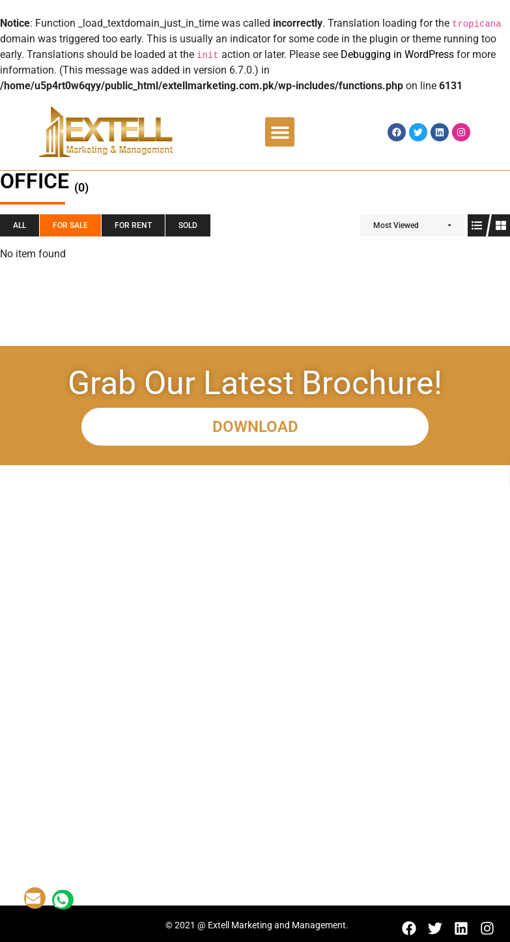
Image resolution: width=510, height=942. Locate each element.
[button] (279, 132)
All (19, 225)
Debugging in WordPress (397, 54)
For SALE (70, 225)
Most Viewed (396, 225)
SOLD (187, 225)
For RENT (133, 225)
